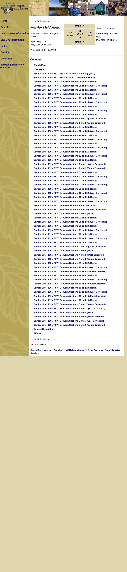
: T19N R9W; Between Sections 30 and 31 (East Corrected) (69, 271)
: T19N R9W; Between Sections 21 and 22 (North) (65, 189)
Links (4, 46)
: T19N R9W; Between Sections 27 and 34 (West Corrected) (70, 176)
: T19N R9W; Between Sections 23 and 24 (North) (65, 98)
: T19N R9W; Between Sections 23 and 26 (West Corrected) (70, 139)
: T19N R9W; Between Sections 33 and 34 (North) (65, 172)
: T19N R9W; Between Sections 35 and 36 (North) (65, 81)
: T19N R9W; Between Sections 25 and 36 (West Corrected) (70, 86)
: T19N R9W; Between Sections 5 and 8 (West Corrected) (68, 316)
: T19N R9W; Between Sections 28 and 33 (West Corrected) (70, 222)
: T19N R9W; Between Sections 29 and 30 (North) (65, 275)
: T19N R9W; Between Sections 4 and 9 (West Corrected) (68, 255)
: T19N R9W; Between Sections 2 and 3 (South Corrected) (69, 168)
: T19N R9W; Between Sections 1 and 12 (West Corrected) (69, 118)
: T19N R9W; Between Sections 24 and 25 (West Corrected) (70, 94)
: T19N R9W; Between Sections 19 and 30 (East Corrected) (69, 283)
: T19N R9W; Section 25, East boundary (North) (64, 77)
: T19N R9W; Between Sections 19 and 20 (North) (65, 288)
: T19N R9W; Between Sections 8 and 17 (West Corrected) (69, 304)
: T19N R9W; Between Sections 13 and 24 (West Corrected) (70, 102)
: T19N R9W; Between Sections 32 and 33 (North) (65, 218)
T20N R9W (79, 26)
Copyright (6, 58)
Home (4, 21)
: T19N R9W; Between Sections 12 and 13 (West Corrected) (70, 110)
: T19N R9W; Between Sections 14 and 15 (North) (65, 152)
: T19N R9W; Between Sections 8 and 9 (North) (63, 250)
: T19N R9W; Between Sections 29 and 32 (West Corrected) (70, 267)
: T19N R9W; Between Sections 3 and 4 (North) (63, 213)
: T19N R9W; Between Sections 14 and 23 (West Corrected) (70, 147)
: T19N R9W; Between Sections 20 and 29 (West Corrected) (70, 279)
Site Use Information (12, 39)
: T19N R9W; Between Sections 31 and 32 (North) (65, 263)
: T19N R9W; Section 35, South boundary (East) (64, 73)
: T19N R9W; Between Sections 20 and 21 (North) (65, 234)
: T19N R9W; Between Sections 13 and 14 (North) (65, 106)
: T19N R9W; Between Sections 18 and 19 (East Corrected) (69, 296)
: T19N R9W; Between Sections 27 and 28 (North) (65, 180)
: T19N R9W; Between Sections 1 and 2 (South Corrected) (69, 123)
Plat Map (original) (106, 40)
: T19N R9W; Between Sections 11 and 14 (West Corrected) (70, 156)
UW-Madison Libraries (75, 350)
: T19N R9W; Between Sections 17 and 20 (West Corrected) (70, 292)
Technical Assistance (94, 350)
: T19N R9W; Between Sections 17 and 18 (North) (65, 300)
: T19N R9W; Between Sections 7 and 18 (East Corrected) (69, 308)
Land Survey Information (15, 33)
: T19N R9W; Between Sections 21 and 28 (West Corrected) (70, 230)
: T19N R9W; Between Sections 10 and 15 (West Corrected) (70, 201)
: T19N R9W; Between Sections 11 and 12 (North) (65, 114)
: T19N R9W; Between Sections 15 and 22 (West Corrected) (70, 193)
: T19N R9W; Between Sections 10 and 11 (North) (65, 160)
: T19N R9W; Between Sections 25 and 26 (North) (65, 90)
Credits (5, 52)
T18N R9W (79, 42)
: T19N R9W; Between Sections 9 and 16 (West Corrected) (69, 246)
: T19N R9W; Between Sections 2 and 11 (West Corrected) (69, 164)
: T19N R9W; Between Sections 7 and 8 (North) (63, 312)
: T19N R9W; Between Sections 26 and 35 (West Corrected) (70, 131)
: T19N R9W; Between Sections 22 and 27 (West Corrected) (70, 184)
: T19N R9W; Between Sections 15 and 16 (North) (65, 197)
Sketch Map (102, 33)
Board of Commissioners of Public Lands (47, 350)
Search (5, 27)
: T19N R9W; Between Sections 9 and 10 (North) (64, 205)
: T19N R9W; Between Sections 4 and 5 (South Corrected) (69, 259)
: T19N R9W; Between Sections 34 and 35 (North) (65, 127)
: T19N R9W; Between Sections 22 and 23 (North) (65, 143)
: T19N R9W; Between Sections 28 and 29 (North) (65, 226)
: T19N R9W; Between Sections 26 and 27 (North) (65, 135)
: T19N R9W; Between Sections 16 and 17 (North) (65, 242)
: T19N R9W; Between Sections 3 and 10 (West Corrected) (69, 209)
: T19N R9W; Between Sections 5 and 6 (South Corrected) (69, 325)
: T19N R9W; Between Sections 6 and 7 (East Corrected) (68, 321)
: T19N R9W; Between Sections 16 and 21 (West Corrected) (70, 238)
